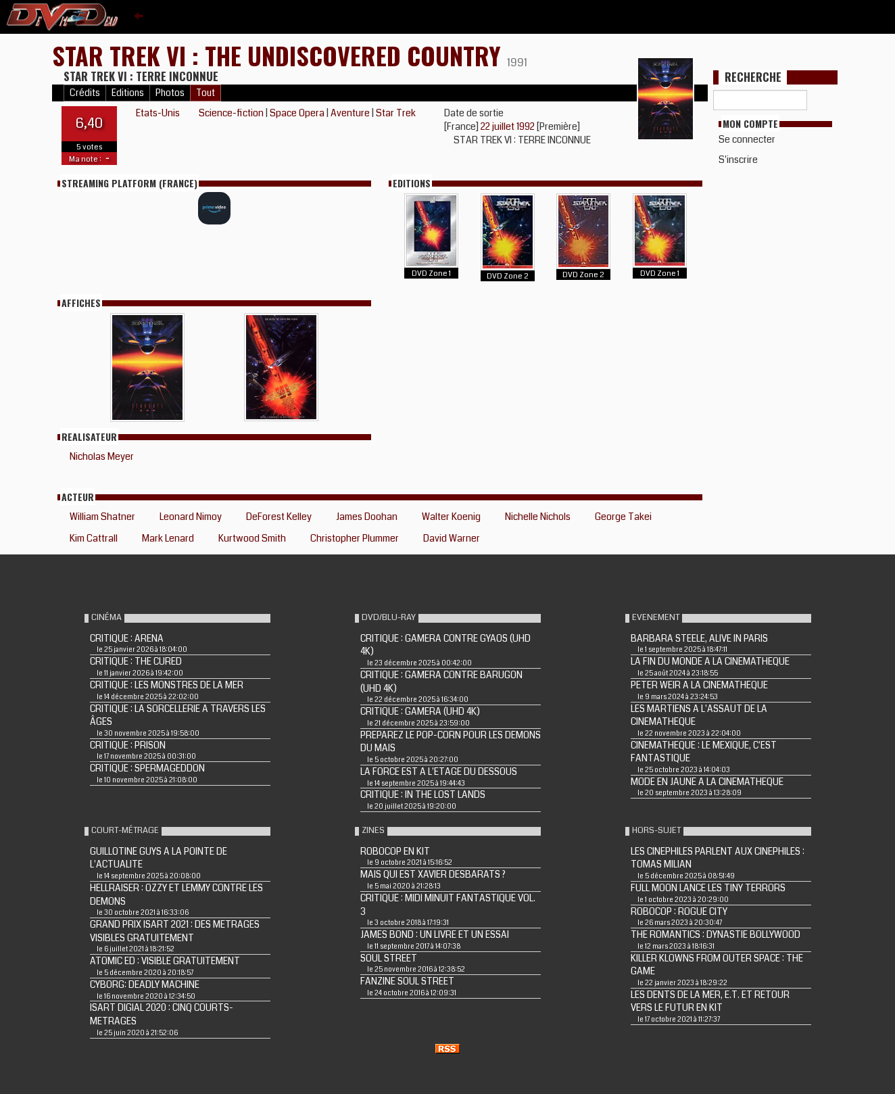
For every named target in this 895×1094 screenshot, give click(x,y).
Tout (205, 93)
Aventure (350, 113)
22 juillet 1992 (509, 126)
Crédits (85, 93)
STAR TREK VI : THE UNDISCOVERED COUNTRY (279, 55)
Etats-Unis (158, 113)
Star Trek (396, 113)
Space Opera (297, 113)
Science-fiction (231, 113)
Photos (170, 93)
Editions (128, 93)
